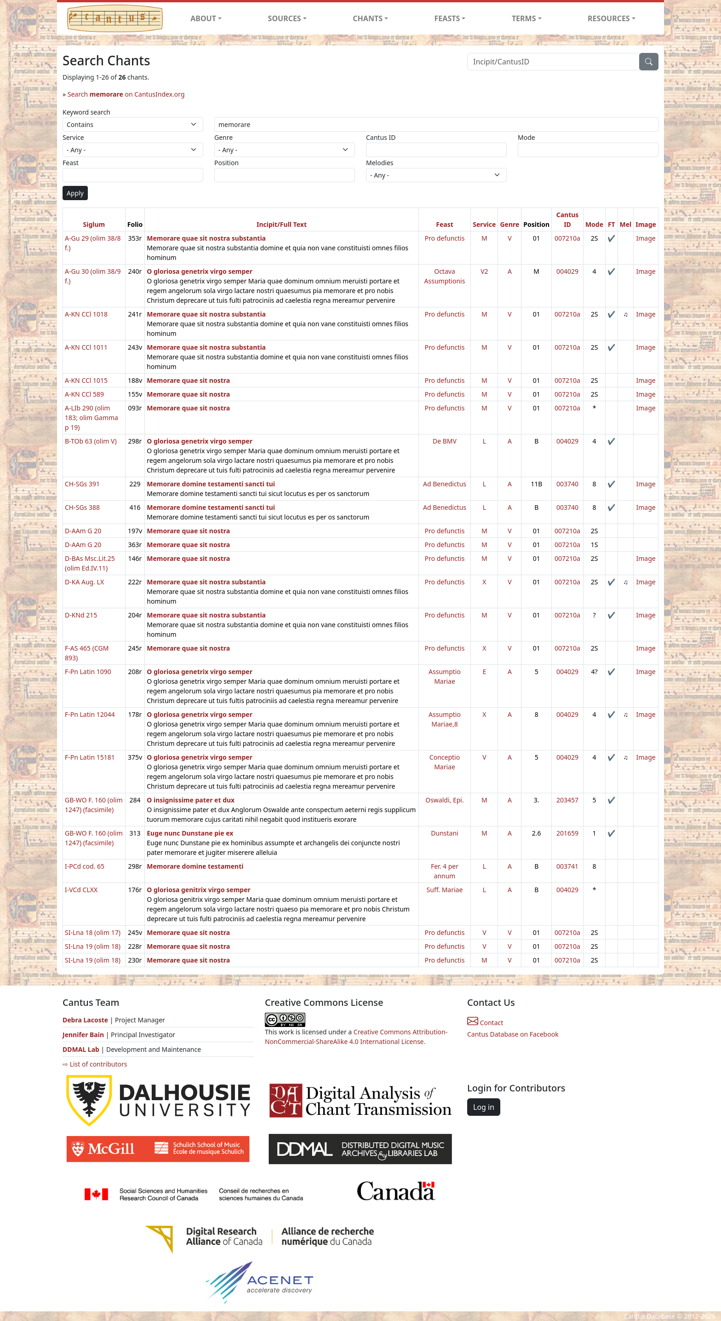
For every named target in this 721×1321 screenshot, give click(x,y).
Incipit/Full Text (282, 224)
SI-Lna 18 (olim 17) (92, 932)
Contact (485, 1022)
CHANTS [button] (368, 18)
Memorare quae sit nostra (188, 380)
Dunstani (444, 833)
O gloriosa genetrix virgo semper (199, 271)
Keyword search (86, 112)
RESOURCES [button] (609, 18)
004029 (567, 271)
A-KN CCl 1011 (86, 347)
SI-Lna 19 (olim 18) (92, 946)
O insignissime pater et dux (191, 800)
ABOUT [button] (203, 18)
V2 (484, 271)
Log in (483, 1107)
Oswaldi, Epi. (444, 800)
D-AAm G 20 (83, 530)
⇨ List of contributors (95, 1064)
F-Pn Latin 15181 (90, 757)
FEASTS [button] (447, 18)
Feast (71, 162)
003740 (567, 483)
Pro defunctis (445, 238)
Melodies (380, 162)
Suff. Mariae (445, 889)
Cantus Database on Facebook (513, 1034)
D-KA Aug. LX (84, 581)
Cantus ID (380, 137)
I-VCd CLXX (81, 889)
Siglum (94, 224)
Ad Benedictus (444, 483)
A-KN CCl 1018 (86, 314)
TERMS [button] (524, 18)
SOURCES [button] (284, 18)
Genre (223, 137)
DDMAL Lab (81, 1049)
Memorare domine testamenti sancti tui (211, 483)
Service (73, 137)
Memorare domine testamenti (195, 866)
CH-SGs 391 (82, 483)
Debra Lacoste (85, 1019)
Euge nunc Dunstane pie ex (190, 833)
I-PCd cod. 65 (84, 866)
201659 (567, 833)
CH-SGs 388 (82, 507)
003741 (567, 866)
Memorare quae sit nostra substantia (206, 238)
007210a (567, 238)
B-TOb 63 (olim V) (91, 441)
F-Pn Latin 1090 (88, 671)
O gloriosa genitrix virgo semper (199, 889)
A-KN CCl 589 (84, 394)
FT (611, 224)
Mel (626, 224)
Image (645, 224)
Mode (526, 137)
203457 (567, 800)
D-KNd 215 (81, 615)
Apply (75, 193)
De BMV (445, 441)
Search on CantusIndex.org (126, 94)
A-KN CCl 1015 (86, 380)
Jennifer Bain (84, 1034)
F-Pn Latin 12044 (90, 714)
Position (226, 162)
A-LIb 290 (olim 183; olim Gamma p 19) (91, 418)
